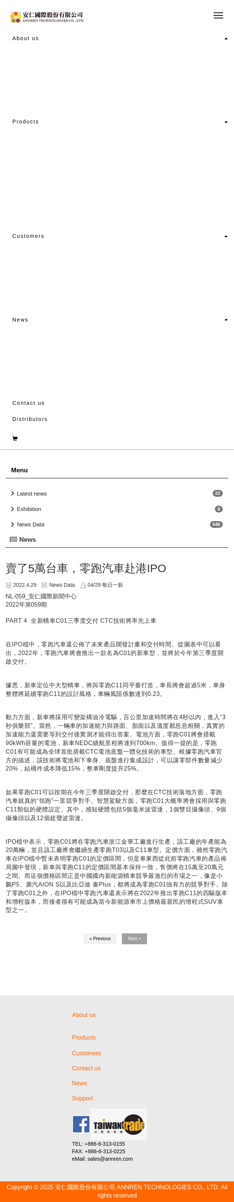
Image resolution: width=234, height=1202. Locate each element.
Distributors (30, 419)
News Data (30, 524)
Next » (134, 938)
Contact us (28, 403)
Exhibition (29, 509)
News (20, 320)
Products (25, 122)
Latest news (32, 493)
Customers (28, 236)
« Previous (100, 938)
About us (25, 38)
